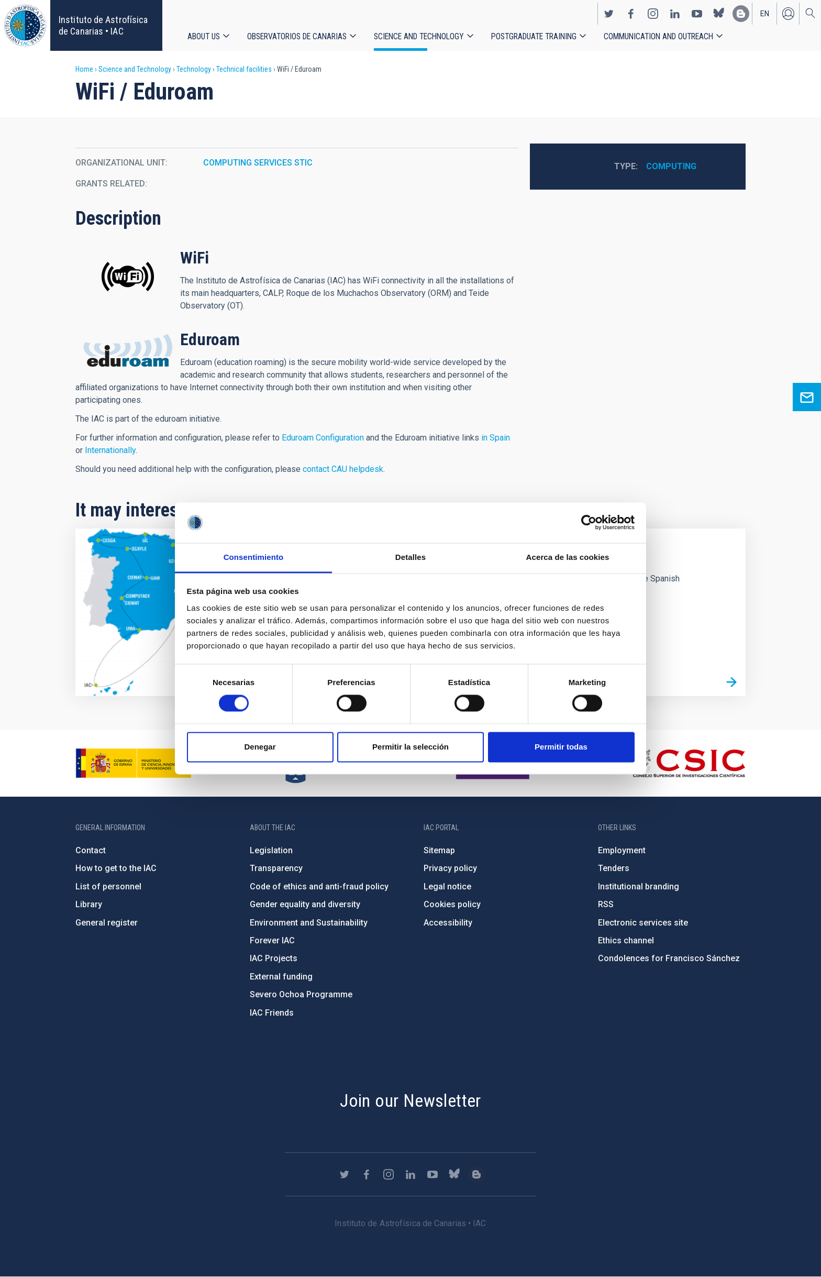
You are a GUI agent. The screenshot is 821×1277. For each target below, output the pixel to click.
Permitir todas (561, 746)
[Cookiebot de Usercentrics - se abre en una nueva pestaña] (589, 523)
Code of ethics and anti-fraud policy (319, 886)
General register (106, 923)
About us (203, 36)
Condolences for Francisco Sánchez (669, 958)
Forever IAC (272, 940)
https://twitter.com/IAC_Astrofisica (609, 14)
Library (88, 904)
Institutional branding (638, 886)
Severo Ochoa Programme (301, 994)
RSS (606, 904)
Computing (671, 166)
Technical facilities (244, 69)
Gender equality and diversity (305, 904)
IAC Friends (272, 1013)
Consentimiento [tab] (254, 557)
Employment (622, 850)
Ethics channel (626, 940)
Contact (90, 850)
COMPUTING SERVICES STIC (258, 163)
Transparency (276, 868)
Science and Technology (419, 36)
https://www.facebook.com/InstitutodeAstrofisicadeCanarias (631, 14)
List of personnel (108, 886)
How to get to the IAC (116, 868)
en (764, 13)
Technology (193, 69)
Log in (788, 14)
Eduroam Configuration (323, 438)
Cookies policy (452, 904)
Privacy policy (450, 868)
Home (84, 69)
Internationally (110, 450)
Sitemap (439, 850)
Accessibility (448, 923)
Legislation (271, 850)
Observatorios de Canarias (297, 36)
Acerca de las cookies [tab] (567, 557)
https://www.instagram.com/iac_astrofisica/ (653, 14)
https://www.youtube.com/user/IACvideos (697, 14)
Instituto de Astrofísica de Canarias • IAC (103, 25)
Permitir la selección (410, 746)
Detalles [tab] (410, 557)
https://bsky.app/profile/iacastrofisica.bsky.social (719, 14)
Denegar (259, 746)
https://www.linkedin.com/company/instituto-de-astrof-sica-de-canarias (675, 14)
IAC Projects (273, 958)
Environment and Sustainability (309, 923)
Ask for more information (807, 397)
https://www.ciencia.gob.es (133, 763)
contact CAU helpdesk (343, 469)
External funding (281, 977)
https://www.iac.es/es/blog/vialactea (741, 14)
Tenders (613, 868)
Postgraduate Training (533, 36)
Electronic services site (643, 923)
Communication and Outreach (658, 36)
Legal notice (447, 886)
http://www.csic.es (688, 763)
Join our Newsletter (410, 1100)
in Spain (495, 438)
